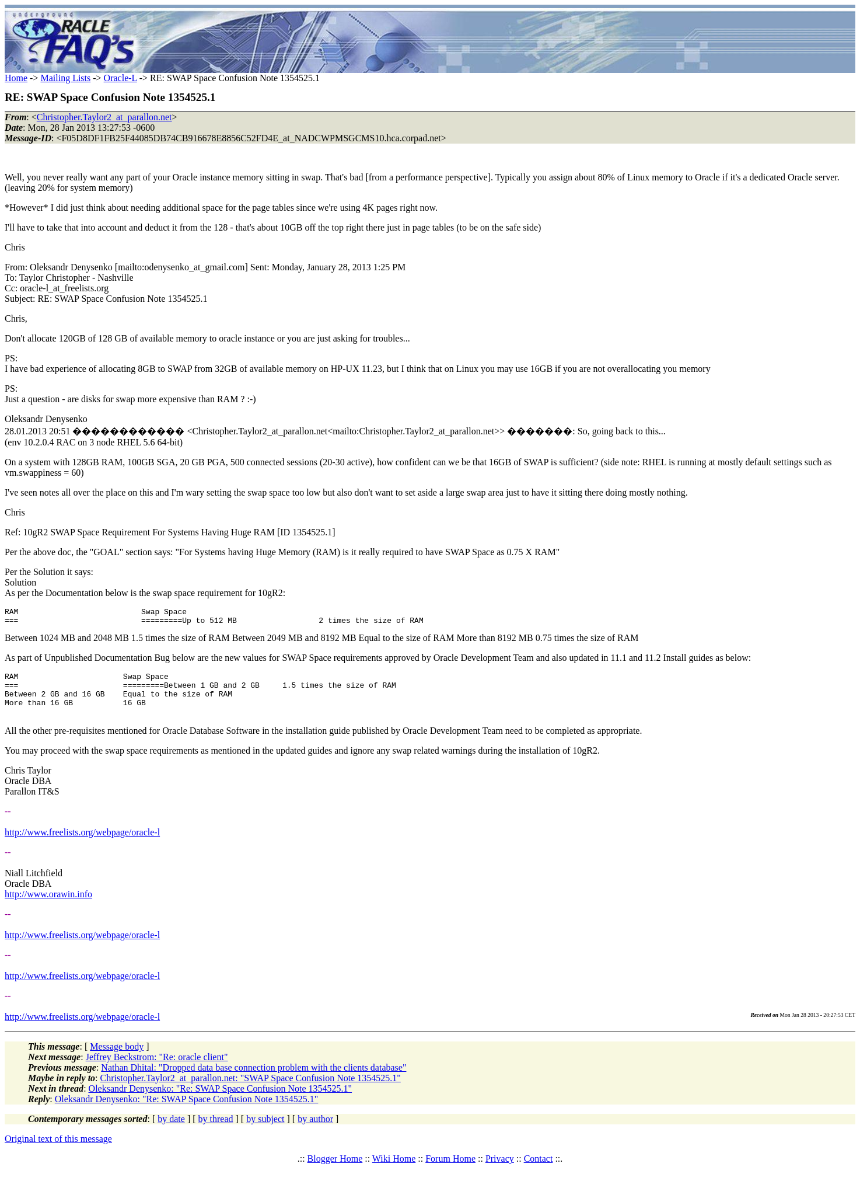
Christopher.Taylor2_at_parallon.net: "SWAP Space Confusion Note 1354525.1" (250, 1090)
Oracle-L (120, 78)
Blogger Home (335, 1171)
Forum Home (450, 1171)
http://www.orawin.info (48, 906)
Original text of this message (58, 1151)
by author (315, 1131)
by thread (215, 1131)
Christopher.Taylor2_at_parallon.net (104, 117)
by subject (265, 1131)
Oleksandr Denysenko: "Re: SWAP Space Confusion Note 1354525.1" (220, 1101)
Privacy (499, 1171)
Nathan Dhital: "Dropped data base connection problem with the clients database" (253, 1080)
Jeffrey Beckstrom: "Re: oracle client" (157, 1069)
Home (16, 78)
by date (171, 1131)
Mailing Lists (65, 78)
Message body (117, 1059)
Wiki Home (393, 1171)
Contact (538, 1171)
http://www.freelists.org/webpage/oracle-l (82, 844)
